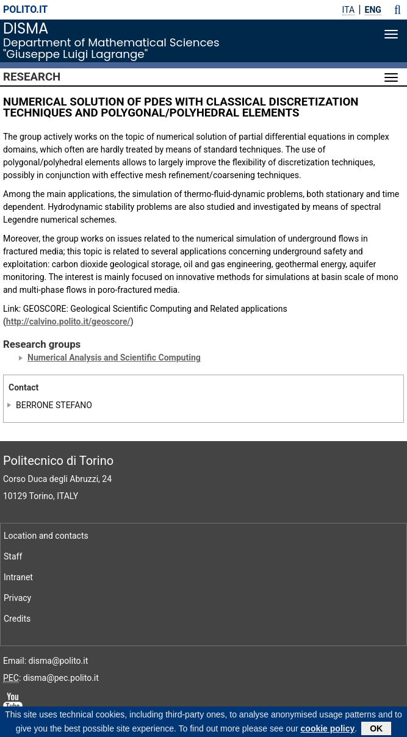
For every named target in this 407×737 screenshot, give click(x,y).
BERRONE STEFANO (54, 405)
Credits (17, 619)
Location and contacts (46, 536)
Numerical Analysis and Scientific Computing (114, 357)
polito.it (25, 9)
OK (376, 728)
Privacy (17, 598)
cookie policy (328, 728)
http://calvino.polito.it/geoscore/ (68, 321)
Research (31, 77)
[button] (397, 10)
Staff (13, 556)
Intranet (18, 577)
